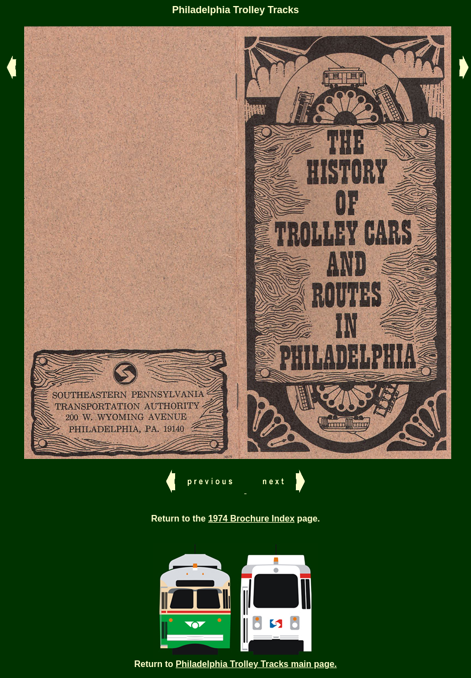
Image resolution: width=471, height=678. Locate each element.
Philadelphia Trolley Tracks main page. (256, 664)
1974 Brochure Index (251, 518)
